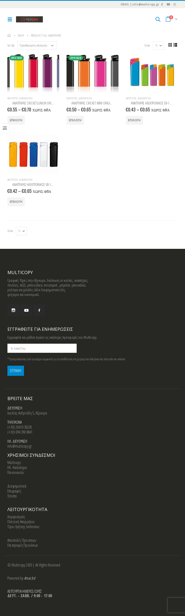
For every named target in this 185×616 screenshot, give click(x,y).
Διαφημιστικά (25, 98)
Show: (146, 45)
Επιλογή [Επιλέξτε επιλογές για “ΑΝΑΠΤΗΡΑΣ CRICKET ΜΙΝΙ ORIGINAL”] (75, 120)
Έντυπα (12, 496)
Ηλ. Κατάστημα (17, 467)
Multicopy (14, 462)
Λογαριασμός (16, 516)
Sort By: (11, 45)
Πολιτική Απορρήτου (21, 521)
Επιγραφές (14, 491)
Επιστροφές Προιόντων (22, 545)
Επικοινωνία (15, 472)
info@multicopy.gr (19, 446)
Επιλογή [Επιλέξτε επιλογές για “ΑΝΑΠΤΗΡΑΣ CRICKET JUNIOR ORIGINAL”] (16, 120)
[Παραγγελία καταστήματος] (37, 45)
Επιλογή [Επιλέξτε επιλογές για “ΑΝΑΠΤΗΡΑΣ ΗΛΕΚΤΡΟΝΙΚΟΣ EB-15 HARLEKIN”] (134, 120)
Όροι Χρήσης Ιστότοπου (23, 526)
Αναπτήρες (12, 98)
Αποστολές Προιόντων (21, 540)
